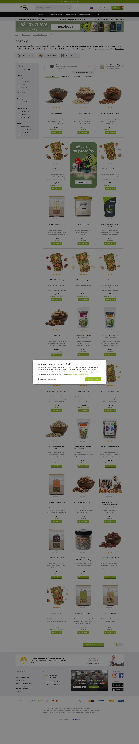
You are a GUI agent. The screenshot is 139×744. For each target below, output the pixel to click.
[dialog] (69, 372)
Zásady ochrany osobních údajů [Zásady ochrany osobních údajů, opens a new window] (78, 374)
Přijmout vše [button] (93, 379)
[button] (47, 379)
